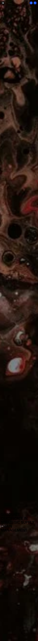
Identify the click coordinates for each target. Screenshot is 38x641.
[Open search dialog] (35, 2)
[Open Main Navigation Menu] (31, 2)
